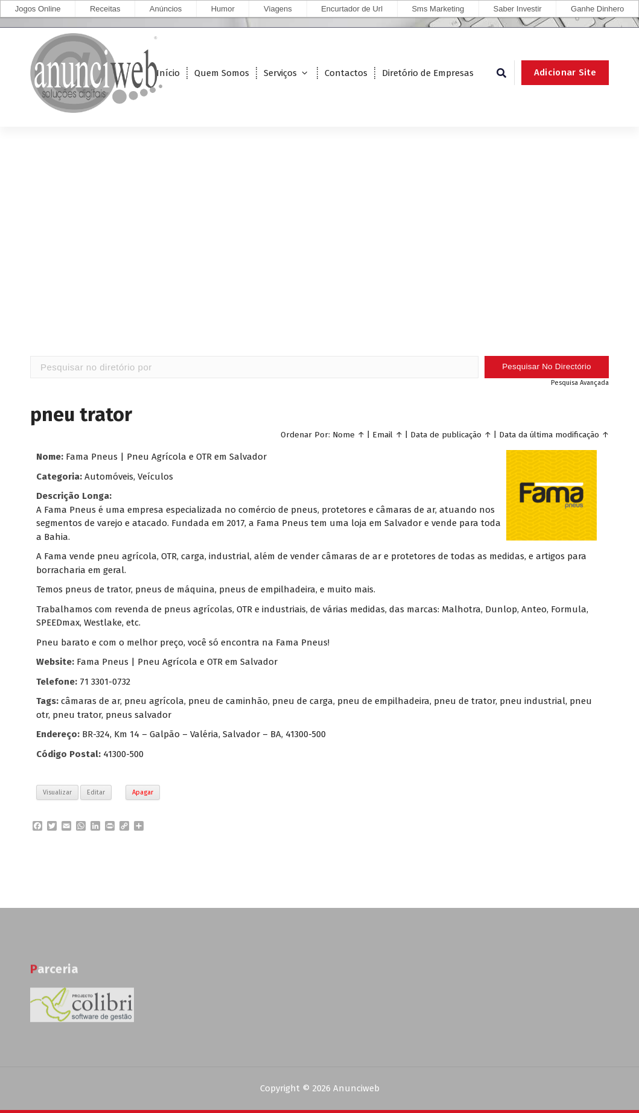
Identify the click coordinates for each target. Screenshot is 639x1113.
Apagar (142, 792)
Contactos (346, 73)
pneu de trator (464, 701)
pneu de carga (302, 701)
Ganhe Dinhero (597, 8)
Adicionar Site (565, 72)
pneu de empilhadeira (383, 701)
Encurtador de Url (352, 8)
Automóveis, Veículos (128, 476)
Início (168, 73)
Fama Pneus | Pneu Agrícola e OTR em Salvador (166, 456)
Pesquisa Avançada (580, 383)
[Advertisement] (319, 259)
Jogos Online (38, 8)
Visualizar (57, 792)
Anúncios (166, 8)
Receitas (105, 8)
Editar (96, 792)
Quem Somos (221, 73)
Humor (223, 8)
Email (382, 435)
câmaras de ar (90, 701)
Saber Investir (518, 8)
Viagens (278, 8)
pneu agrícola (154, 701)
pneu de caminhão (228, 701)
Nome (343, 435)
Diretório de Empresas (428, 73)
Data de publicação (446, 435)
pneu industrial (532, 701)
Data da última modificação (549, 435)
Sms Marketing (438, 8)
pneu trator (76, 714)
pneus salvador (138, 714)
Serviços (280, 73)
